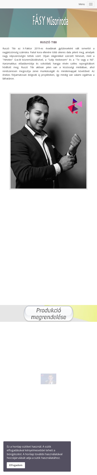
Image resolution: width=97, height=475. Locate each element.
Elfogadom (15, 465)
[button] (54, 380)
